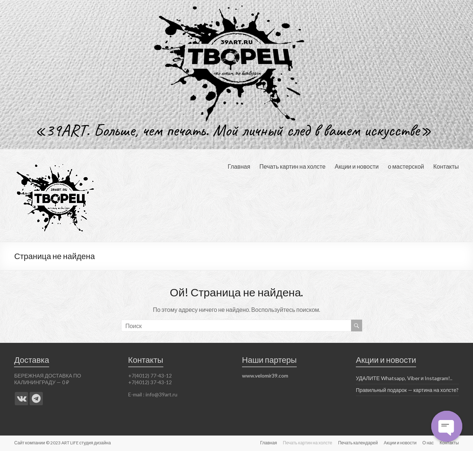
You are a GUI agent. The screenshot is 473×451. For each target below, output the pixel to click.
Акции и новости (357, 166)
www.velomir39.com (265, 375)
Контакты (446, 166)
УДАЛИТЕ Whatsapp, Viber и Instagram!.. (404, 378)
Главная (239, 166)
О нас (428, 442)
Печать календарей (358, 442)
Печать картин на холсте (292, 166)
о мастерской (406, 166)
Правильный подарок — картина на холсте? (407, 390)
